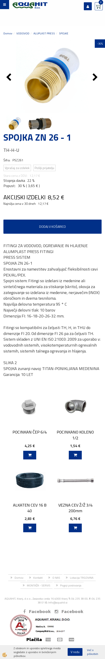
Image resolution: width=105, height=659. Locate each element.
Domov (7, 33)
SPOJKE (63, 33)
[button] (96, 77)
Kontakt (38, 577)
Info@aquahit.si (57, 602)
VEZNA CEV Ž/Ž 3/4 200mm (75, 508)
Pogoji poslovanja (70, 585)
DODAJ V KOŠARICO (52, 226)
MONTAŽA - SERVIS (38, 585)
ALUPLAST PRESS (44, 33)
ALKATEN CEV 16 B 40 (29, 508)
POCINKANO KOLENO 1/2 (75, 435)
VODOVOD (22, 33)
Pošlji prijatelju (44, 167)
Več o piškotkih (92, 652)
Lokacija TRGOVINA (81, 577)
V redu (75, 651)
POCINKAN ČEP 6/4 (30, 432)
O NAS (56, 577)
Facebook (37, 611)
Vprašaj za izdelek (17, 167)
